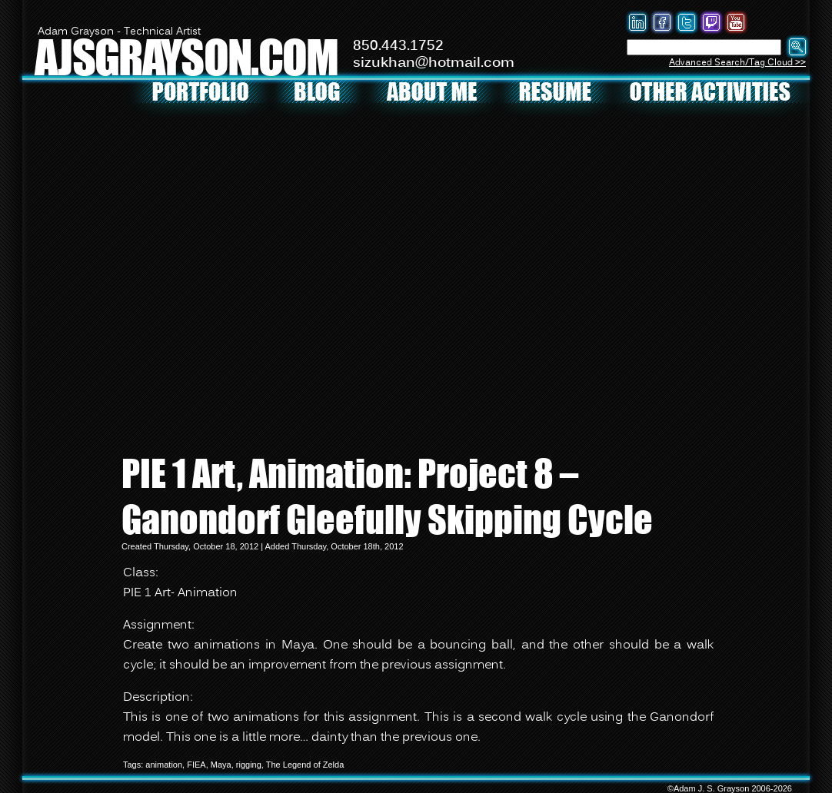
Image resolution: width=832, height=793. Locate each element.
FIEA (196, 764)
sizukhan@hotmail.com (433, 63)
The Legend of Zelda (305, 764)
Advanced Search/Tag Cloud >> (737, 62)
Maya (221, 764)
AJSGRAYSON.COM (186, 56)
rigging (248, 764)
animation (163, 764)
